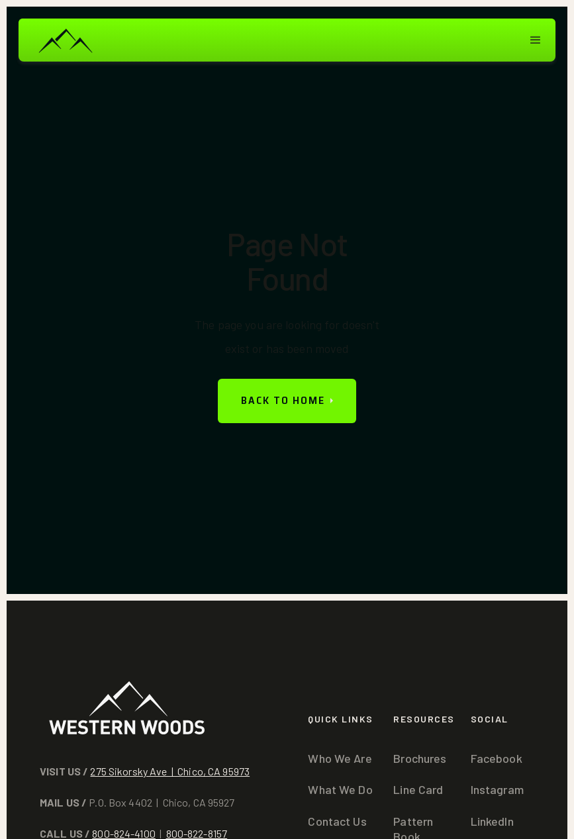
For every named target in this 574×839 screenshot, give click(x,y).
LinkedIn (492, 821)
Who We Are (339, 758)
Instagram (497, 789)
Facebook (496, 758)
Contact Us (337, 821)
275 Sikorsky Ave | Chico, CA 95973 (170, 771)
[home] (65, 40)
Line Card (418, 789)
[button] (535, 40)
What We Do (340, 789)
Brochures (419, 758)
